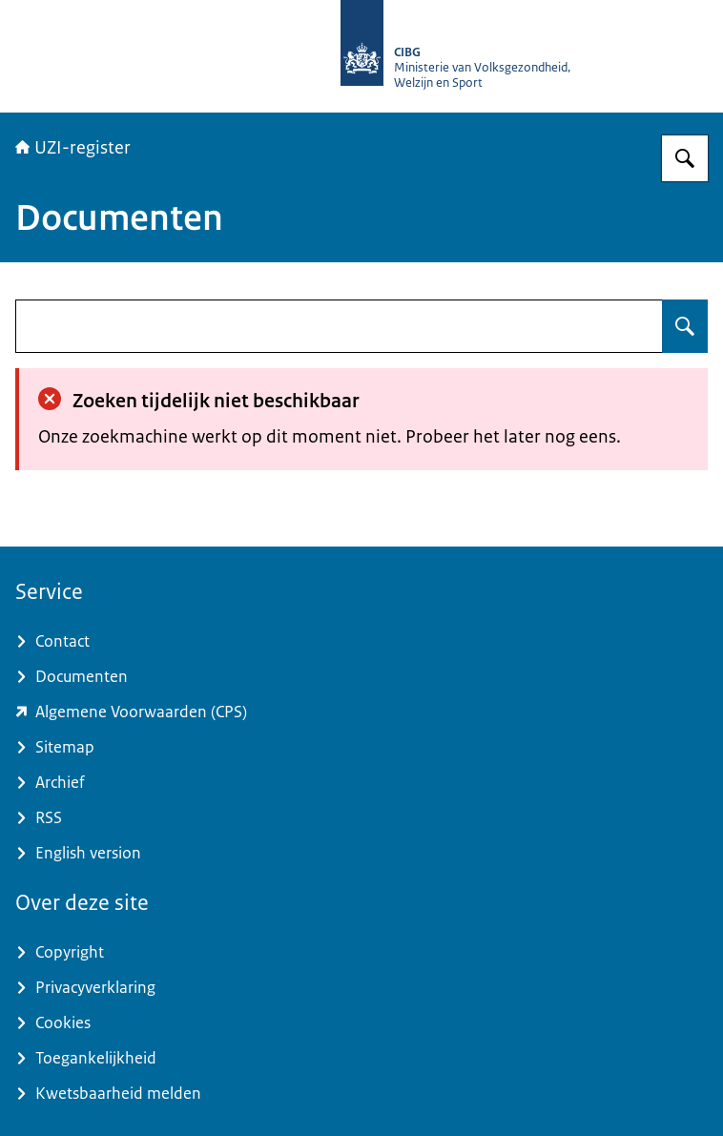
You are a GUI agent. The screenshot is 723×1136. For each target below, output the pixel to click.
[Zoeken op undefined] (685, 326)
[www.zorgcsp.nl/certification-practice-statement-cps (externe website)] (361, 712)
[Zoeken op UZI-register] (685, 158)
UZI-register (73, 147)
